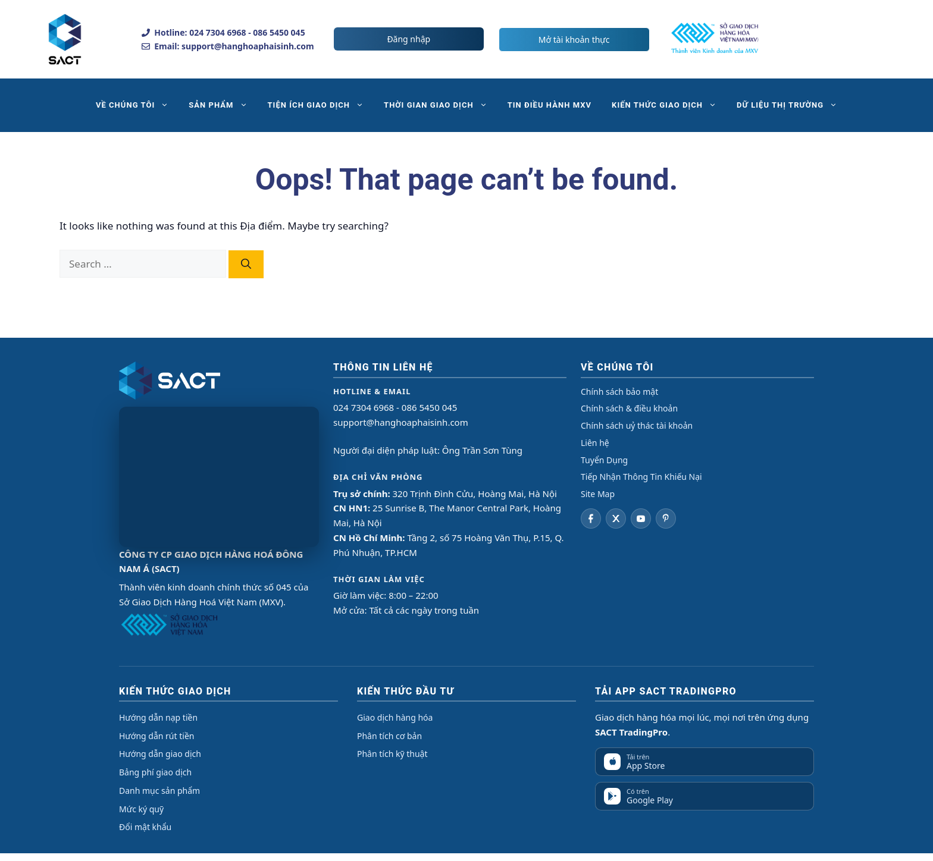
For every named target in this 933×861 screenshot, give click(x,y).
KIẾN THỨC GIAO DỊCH (669, 105)
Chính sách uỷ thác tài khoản (637, 425)
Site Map (598, 493)
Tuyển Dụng (604, 460)
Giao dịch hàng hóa (395, 717)
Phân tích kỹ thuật (392, 753)
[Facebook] (591, 518)
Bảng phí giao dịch (155, 772)
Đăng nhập (408, 39)
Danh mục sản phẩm (159, 790)
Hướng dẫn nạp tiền (158, 717)
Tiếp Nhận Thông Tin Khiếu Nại (641, 476)
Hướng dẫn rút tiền (156, 735)
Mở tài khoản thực (574, 39)
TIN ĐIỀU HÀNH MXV (549, 104)
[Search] (246, 264)
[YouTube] (641, 518)
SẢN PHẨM (223, 105)
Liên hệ (595, 442)
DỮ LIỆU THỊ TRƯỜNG (792, 105)
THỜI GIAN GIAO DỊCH (440, 105)
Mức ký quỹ (141, 809)
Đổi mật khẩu (145, 826)
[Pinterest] (666, 518)
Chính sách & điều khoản (629, 408)
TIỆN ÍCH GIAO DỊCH (321, 105)
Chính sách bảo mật (619, 391)
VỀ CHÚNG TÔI (137, 105)
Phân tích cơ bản (389, 735)
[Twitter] (616, 518)
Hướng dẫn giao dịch (160, 753)
